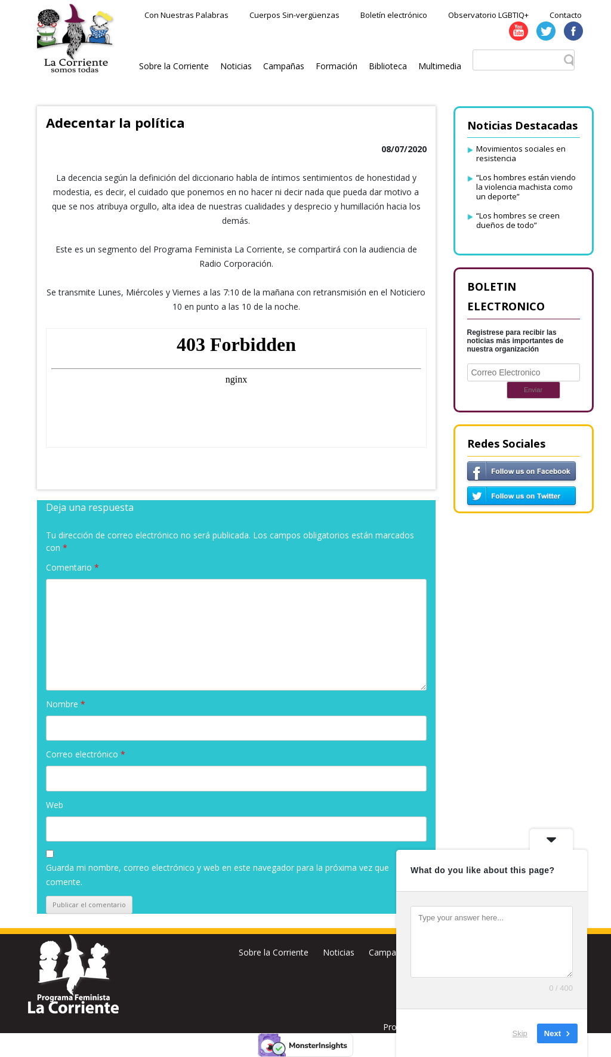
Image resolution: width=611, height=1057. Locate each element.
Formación (336, 66)
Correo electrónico (85, 754)
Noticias (236, 66)
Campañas (283, 66)
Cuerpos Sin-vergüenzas (294, 15)
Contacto (566, 15)
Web (54, 805)
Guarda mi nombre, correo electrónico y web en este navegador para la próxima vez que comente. (217, 874)
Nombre (65, 704)
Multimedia (439, 66)
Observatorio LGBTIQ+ (488, 15)
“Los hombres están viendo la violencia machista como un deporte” (526, 186)
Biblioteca (388, 66)
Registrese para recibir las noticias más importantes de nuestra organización (515, 340)
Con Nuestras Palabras (186, 15)
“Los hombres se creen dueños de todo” (518, 220)
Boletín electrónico (393, 15)
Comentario (72, 567)
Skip (520, 1032)
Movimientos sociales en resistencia (521, 153)
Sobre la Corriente (174, 66)
